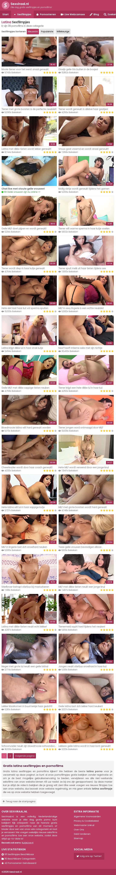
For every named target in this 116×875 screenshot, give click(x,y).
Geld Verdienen (82, 833)
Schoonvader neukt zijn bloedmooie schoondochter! (31, 746)
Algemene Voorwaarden (87, 816)
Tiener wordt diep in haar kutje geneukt (23, 268)
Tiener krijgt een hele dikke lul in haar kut (80, 387)
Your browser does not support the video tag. (29, 171)
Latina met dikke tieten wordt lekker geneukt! (26, 148)
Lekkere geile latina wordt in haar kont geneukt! (84, 746)
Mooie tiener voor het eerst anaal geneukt (25, 69)
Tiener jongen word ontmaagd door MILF (80, 427)
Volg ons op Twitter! (89, 856)
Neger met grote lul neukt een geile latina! (25, 666)
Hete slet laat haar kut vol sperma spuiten (25, 308)
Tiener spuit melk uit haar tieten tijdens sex (82, 268)
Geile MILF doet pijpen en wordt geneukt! (24, 228)
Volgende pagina (24, 755)
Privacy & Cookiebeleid (86, 820)
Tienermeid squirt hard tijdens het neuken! (81, 626)
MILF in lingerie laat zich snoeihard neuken (24, 547)
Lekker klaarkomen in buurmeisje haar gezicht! (27, 706)
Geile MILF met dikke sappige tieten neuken (25, 387)
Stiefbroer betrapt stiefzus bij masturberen (25, 586)
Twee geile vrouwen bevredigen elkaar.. (80, 547)
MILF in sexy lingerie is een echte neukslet (81, 308)
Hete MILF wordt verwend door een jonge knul (83, 467)
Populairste (47, 31)
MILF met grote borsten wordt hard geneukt (82, 507)
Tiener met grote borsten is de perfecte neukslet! (29, 109)
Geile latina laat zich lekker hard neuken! (80, 706)
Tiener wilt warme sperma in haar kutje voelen (84, 228)
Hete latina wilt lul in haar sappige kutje (23, 507)
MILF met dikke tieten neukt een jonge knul (81, 586)
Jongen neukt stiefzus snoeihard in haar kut (82, 666)
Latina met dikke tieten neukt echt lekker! (24, 626)
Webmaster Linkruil (84, 825)
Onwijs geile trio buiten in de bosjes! (78, 69)
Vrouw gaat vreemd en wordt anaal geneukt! (83, 148)
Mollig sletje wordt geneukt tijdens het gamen (83, 188)
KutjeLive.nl (27, 842)
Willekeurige (63, 31)
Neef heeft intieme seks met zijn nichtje (80, 348)
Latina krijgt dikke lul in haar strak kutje (22, 348)
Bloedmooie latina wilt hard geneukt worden (26, 427)
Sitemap (78, 838)
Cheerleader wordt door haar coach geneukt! (27, 467)
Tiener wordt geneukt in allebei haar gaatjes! (83, 109)
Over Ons (79, 829)
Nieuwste (33, 31)
